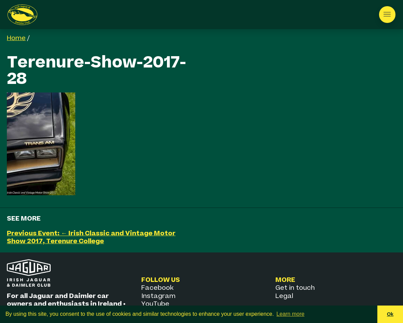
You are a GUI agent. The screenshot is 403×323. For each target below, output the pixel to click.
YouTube (155, 304)
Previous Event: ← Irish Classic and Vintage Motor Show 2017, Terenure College (91, 237)
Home (16, 38)
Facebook (157, 288)
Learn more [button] (290, 314)
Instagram (158, 296)
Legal (284, 296)
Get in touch (295, 288)
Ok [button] (390, 314)
